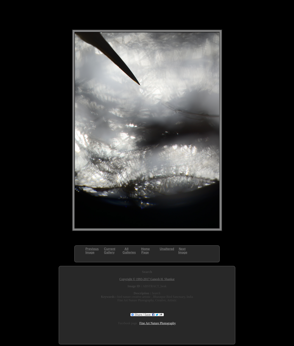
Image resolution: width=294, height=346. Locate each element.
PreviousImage (92, 250)
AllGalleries (129, 250)
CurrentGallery (109, 250)
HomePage (145, 250)
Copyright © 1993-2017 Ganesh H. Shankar (147, 279)
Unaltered (167, 249)
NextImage (182, 250)
